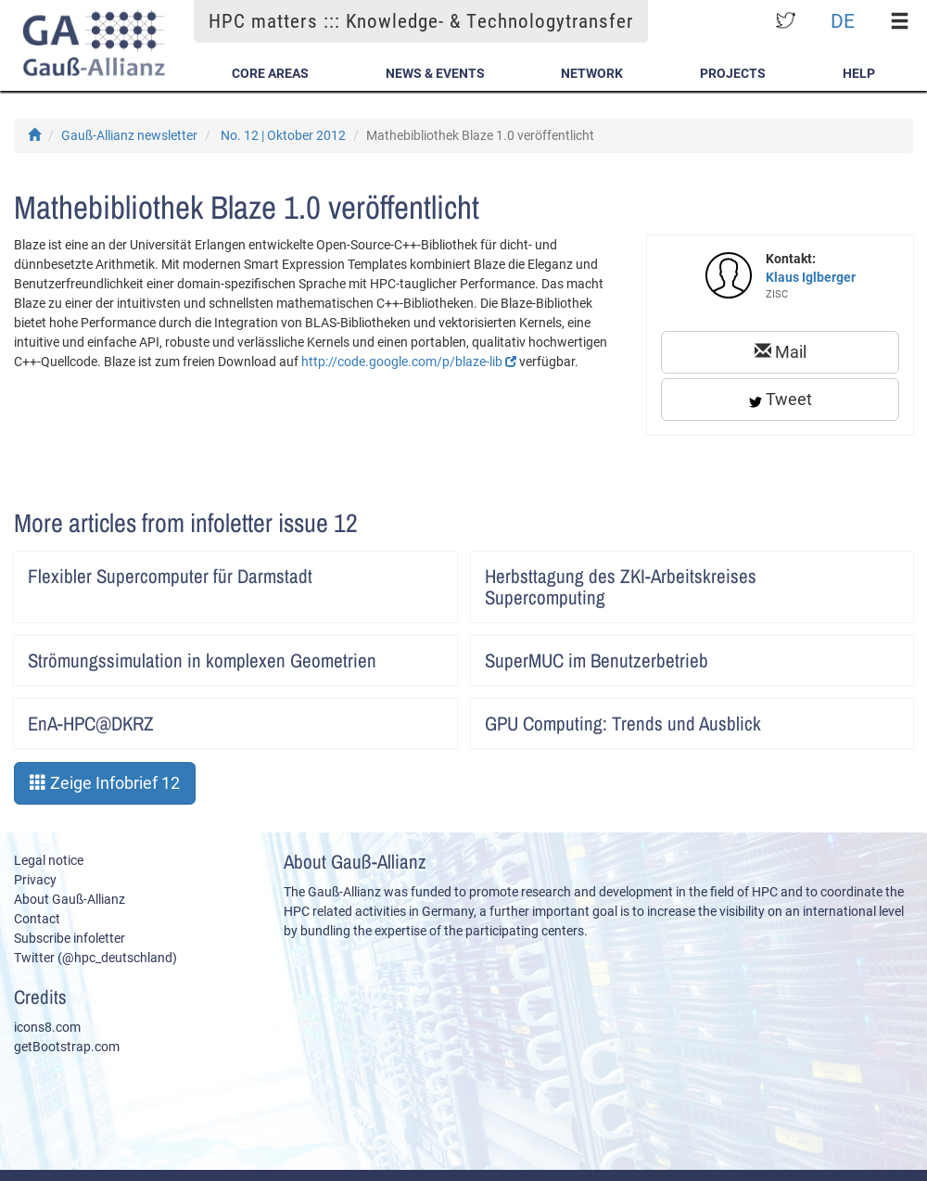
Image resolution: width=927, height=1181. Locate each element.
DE (843, 21)
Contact (37, 918)
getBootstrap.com (67, 1046)
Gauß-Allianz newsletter (129, 135)
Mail (780, 352)
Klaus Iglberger (811, 277)
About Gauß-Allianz (69, 899)
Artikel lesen (431, 570)
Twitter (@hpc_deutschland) (95, 957)
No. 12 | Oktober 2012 (283, 135)
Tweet (780, 399)
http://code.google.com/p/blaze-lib (408, 361)
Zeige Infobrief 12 (105, 783)
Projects (733, 73)
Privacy (35, 879)
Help (859, 73)
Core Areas (270, 73)
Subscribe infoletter (69, 938)
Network (592, 73)
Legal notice (48, 860)
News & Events (435, 73)
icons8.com (47, 1027)
